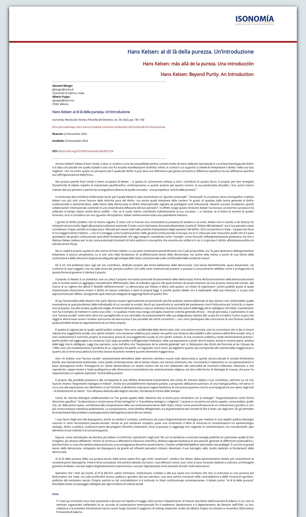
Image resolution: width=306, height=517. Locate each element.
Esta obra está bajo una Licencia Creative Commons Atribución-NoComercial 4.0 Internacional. (109, 127)
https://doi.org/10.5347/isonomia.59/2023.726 (85, 151)
